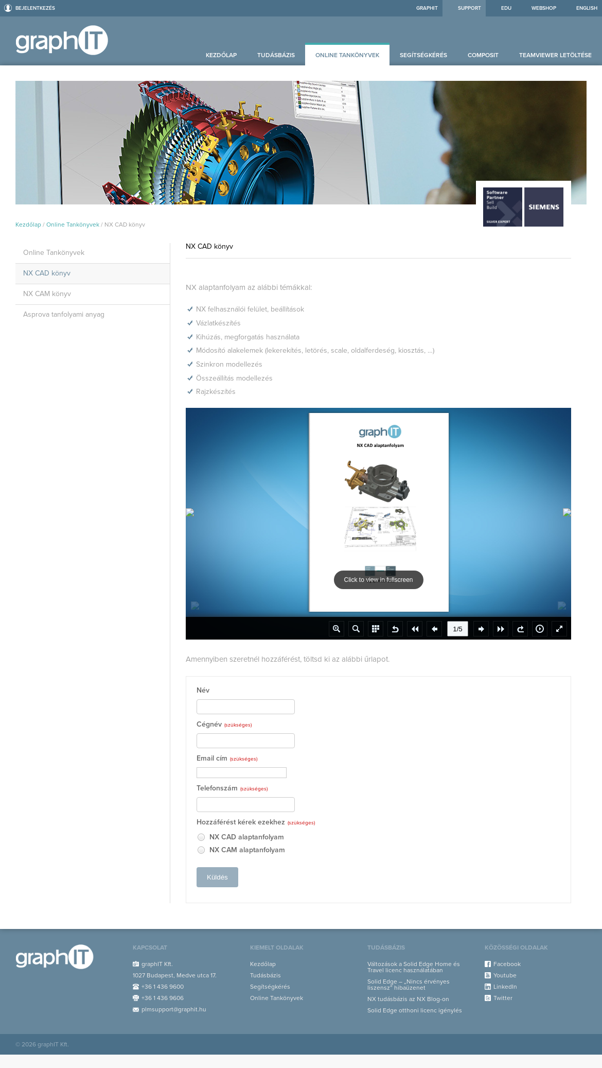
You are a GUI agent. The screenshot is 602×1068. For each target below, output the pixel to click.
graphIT (427, 8)
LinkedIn (505, 987)
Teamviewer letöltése (555, 55)
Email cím (227, 759)
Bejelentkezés (35, 8)
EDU (506, 8)
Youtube (505, 975)
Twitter (502, 998)
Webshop (544, 8)
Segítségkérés (423, 55)
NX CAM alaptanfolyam (241, 850)
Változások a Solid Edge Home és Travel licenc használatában (413, 967)
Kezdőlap (221, 55)
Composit (483, 55)
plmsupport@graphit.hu (173, 1009)
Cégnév (224, 725)
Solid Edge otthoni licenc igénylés (414, 1010)
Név (203, 691)
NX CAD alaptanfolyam (240, 837)
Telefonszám (232, 789)
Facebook (507, 964)
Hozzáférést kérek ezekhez (256, 822)
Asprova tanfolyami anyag (63, 314)
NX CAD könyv (46, 273)
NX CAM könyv (47, 293)
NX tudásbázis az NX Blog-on (408, 999)
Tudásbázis (276, 55)
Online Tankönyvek (347, 55)
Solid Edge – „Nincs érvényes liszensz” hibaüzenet (408, 984)
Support (469, 8)
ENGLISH (586, 8)
